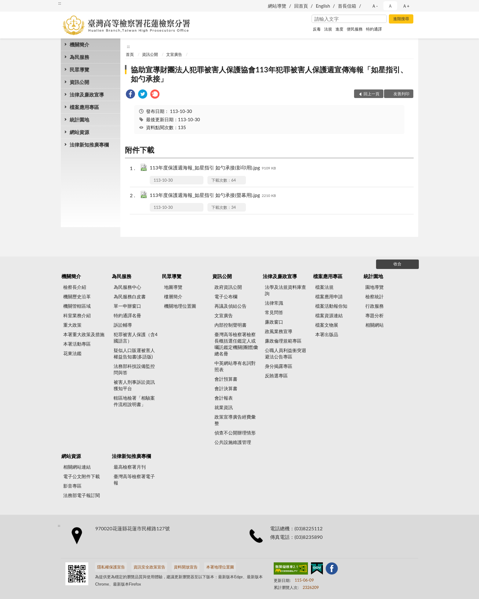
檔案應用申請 (329, 296)
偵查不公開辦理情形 (235, 432)
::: (59, 3)
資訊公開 (79, 82)
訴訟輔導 (123, 325)
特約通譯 (374, 29)
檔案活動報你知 (331, 306)
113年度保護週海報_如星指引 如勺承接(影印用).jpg (213, 168)
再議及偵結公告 (230, 306)
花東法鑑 (72, 353)
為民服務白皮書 (130, 296)
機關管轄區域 (77, 306)
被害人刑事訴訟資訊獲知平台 (134, 385)
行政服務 (374, 306)
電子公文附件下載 (81, 476)
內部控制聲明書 (230, 325)
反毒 (317, 29)
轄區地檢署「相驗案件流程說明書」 (134, 401)
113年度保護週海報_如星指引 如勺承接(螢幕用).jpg (213, 195)
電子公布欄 (225, 296)
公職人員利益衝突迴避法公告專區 (285, 353)
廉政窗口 (274, 322)
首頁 (130, 54)
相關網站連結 (77, 467)
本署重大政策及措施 (83, 334)
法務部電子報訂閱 (81, 495)
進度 (339, 29)
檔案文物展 (326, 325)
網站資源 (79, 132)
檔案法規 (324, 287)
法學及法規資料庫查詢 (285, 290)
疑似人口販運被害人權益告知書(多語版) (134, 353)
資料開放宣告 (186, 567)
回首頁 (301, 6)
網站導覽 (277, 6)
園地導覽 (374, 287)
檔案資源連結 (329, 315)
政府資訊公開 (228, 287)
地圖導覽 (173, 287)
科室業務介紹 (77, 315)
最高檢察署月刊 (130, 467)
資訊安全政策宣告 (149, 567)
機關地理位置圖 (180, 306)
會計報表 (223, 398)
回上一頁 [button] (371, 93)
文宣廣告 (174, 54)
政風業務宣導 (278, 331)
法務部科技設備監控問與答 (134, 369)
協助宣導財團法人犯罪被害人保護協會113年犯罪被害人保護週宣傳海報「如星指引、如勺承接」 (269, 74)
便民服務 (355, 29)
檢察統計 (374, 296)
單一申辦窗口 (127, 306)
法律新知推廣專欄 (89, 144)
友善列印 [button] (401, 93)
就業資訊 (223, 407)
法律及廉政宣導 (87, 94)
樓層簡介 (173, 296)
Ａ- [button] (374, 6)
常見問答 (274, 312)
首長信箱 (347, 6)
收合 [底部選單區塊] (397, 263)
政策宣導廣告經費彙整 (235, 420)
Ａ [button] (390, 6)
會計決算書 (225, 388)
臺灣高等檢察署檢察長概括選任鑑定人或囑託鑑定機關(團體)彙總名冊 (236, 344)
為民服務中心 (127, 287)
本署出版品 (326, 334)
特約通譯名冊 (127, 315)
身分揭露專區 (278, 366)
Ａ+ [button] (406, 6)
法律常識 (274, 303)
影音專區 (72, 485)
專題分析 (374, 315)
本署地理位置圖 (220, 567)
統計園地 (79, 119)
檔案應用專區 (84, 107)
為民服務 (79, 57)
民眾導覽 (79, 69)
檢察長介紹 (74, 287)
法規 (328, 29)
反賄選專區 (276, 375)
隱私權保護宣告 (111, 567)
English (323, 6)
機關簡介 (79, 44)
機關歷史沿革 (77, 296)
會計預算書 (225, 379)
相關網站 (374, 325)
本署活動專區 (77, 344)
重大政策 (72, 325)
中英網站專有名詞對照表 (235, 366)
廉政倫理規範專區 (283, 340)
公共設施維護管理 (232, 442)
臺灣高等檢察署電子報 (134, 479)
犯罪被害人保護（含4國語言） (136, 337)
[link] (130, 94)
